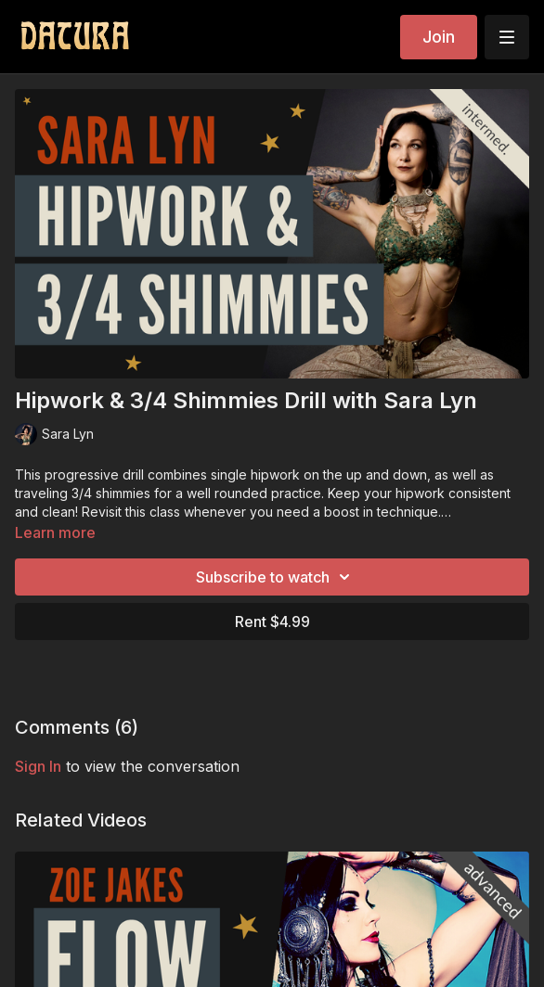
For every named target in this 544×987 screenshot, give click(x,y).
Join (438, 36)
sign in (38, 766)
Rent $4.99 (272, 621)
